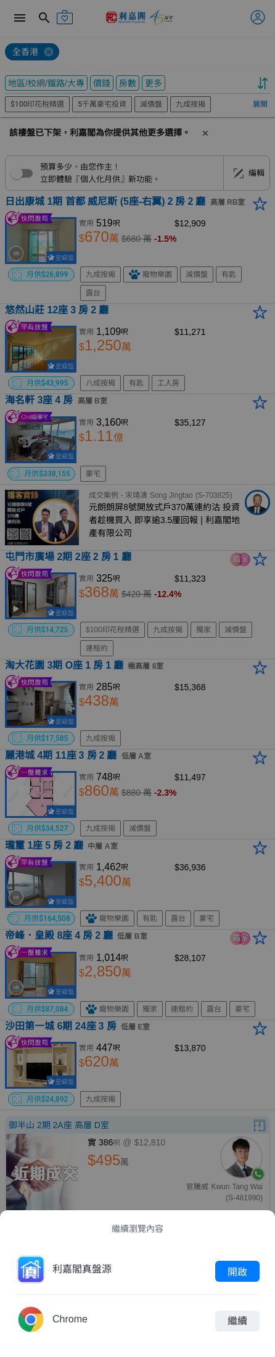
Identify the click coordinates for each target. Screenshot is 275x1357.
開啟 (237, 1271)
